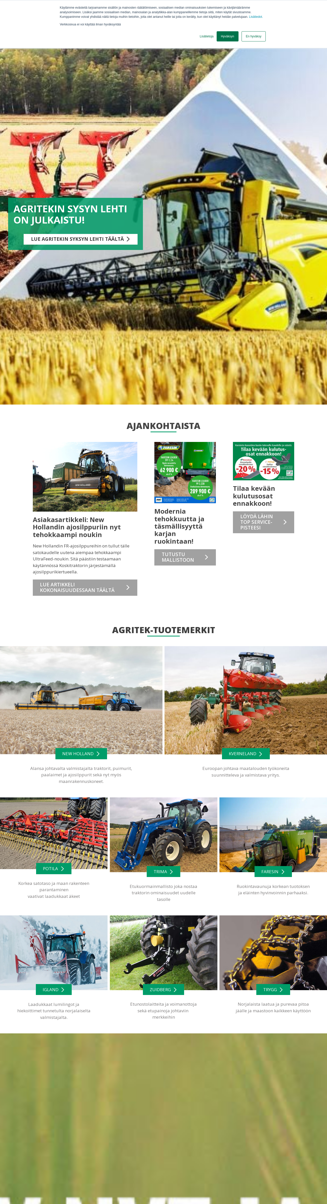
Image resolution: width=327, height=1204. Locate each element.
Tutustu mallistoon (178, 557)
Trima (160, 871)
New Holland (78, 753)
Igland (50, 989)
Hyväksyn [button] (227, 36)
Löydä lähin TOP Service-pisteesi (256, 522)
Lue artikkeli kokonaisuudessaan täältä (77, 587)
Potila (50, 868)
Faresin (269, 871)
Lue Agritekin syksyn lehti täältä (77, 239)
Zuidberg (160, 989)
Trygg (270, 989)
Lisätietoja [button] (207, 36)
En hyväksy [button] (253, 36)
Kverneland (242, 754)
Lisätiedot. (256, 17)
